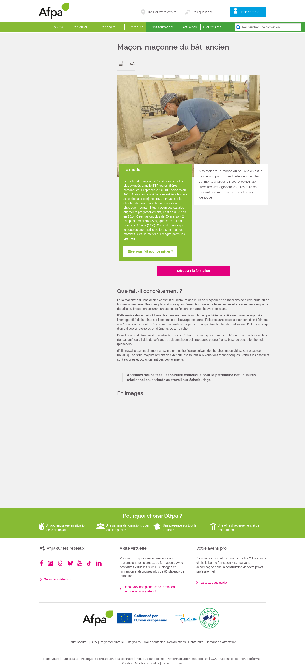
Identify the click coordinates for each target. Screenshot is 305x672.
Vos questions (203, 12)
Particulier (80, 27)
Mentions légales (147, 663)
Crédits (127, 663)
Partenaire (108, 27)
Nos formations (163, 27)
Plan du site (69, 659)
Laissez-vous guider (214, 582)
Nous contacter (154, 642)
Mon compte (250, 12)
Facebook (41, 563)
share (133, 63)
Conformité (195, 642)
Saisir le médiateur (58, 579)
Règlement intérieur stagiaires (120, 642)
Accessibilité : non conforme (240, 659)
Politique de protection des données (107, 659)
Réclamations (176, 642)
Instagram (50, 563)
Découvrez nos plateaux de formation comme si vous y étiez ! (149, 589)
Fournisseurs (77, 642)
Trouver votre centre (162, 12)
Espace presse (172, 663)
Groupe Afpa (212, 27)
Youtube (79, 563)
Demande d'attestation (221, 642)
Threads (60, 563)
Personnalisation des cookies (187, 659)
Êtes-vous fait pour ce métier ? (150, 251)
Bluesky (70, 563)
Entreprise (136, 27)
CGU (214, 659)
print (121, 63)
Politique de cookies (150, 659)
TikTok (89, 563)
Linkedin (99, 563)
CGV (94, 642)
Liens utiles (51, 659)
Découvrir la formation (193, 270)
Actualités (189, 27)
